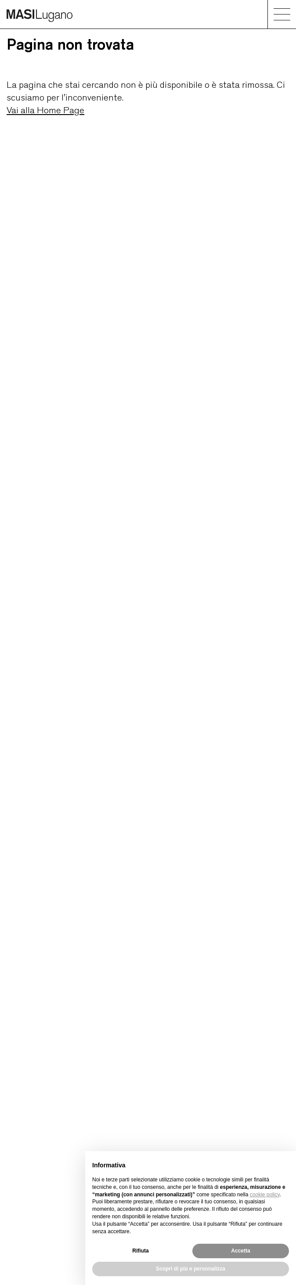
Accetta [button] (240, 1251)
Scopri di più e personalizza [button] (190, 1269)
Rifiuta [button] (140, 1251)
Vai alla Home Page (45, 110)
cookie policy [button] (265, 1194)
